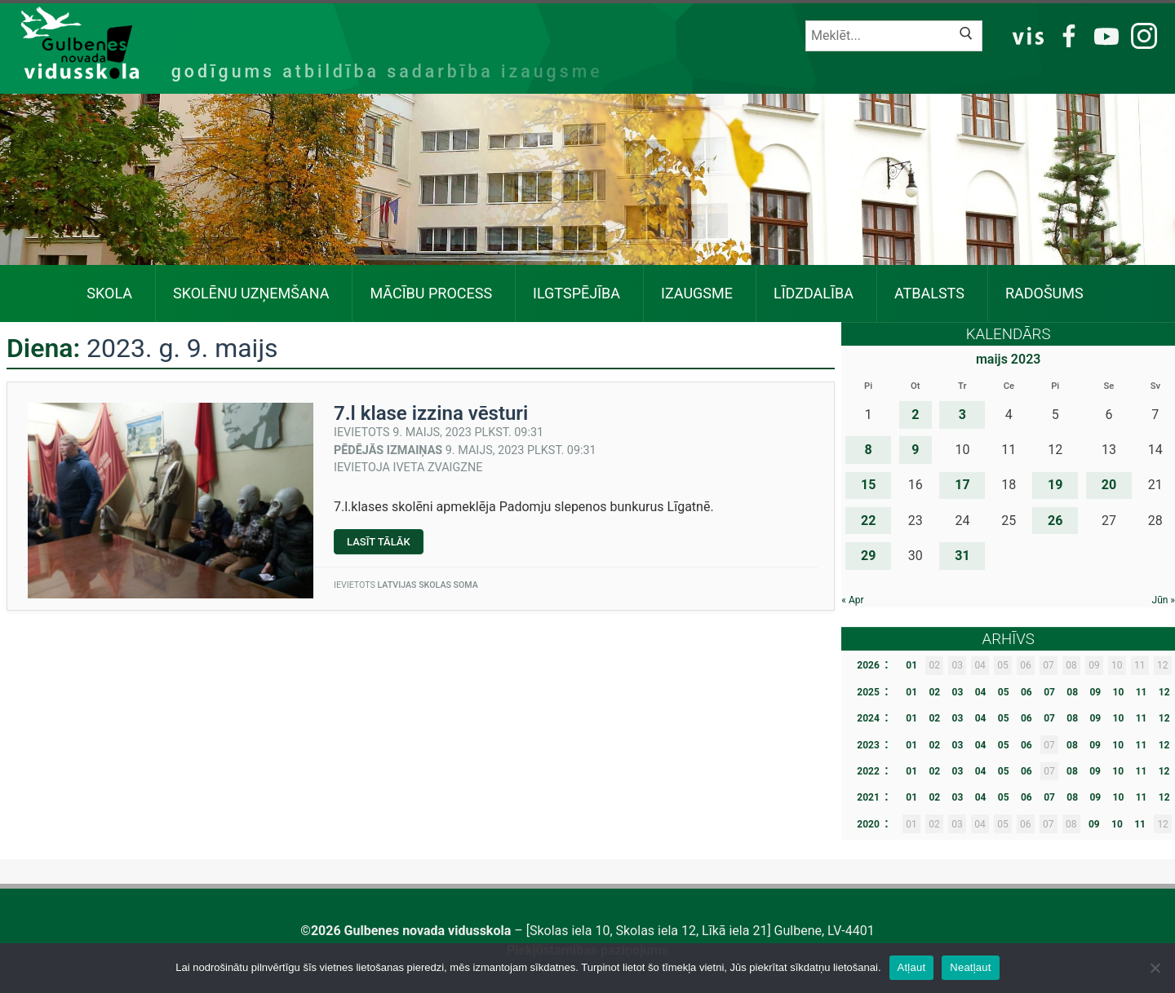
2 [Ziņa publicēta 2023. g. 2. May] (915, 414)
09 (1095, 692)
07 (1049, 692)
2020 (868, 824)
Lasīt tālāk (385, 544)
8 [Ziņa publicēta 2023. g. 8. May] (868, 449)
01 (911, 665)
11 (1141, 692)
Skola (109, 293)
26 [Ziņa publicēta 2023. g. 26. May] (1055, 520)
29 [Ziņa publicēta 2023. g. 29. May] (868, 555)
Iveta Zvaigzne (438, 467)
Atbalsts (929, 293)
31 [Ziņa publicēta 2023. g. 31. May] (962, 555)
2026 (868, 665)
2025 (868, 692)
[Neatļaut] (1154, 968)
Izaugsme (697, 293)
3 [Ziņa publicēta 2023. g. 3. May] (962, 414)
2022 (868, 771)
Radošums (1044, 293)
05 (1003, 692)
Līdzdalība (814, 293)
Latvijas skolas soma (427, 585)
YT (1103, 34)
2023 (868, 745)
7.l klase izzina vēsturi (431, 413)
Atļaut (912, 967)
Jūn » (1163, 600)
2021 (868, 797)
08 (1072, 692)
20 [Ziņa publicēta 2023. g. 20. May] (1109, 484)
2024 (868, 718)
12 (1164, 692)
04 (981, 692)
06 (1026, 692)
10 (1118, 692)
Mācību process (431, 293)
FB (1066, 34)
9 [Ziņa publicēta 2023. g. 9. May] (915, 449)
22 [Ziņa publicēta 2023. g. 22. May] (868, 520)
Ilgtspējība (576, 293)
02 (934, 692)
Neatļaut (970, 967)
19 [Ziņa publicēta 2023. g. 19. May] (1055, 484)
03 (958, 692)
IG (1139, 34)
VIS (1028, 34)
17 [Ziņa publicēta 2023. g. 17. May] (962, 484)
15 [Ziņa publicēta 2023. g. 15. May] (868, 484)
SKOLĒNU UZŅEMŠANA (251, 293)
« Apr (852, 600)
